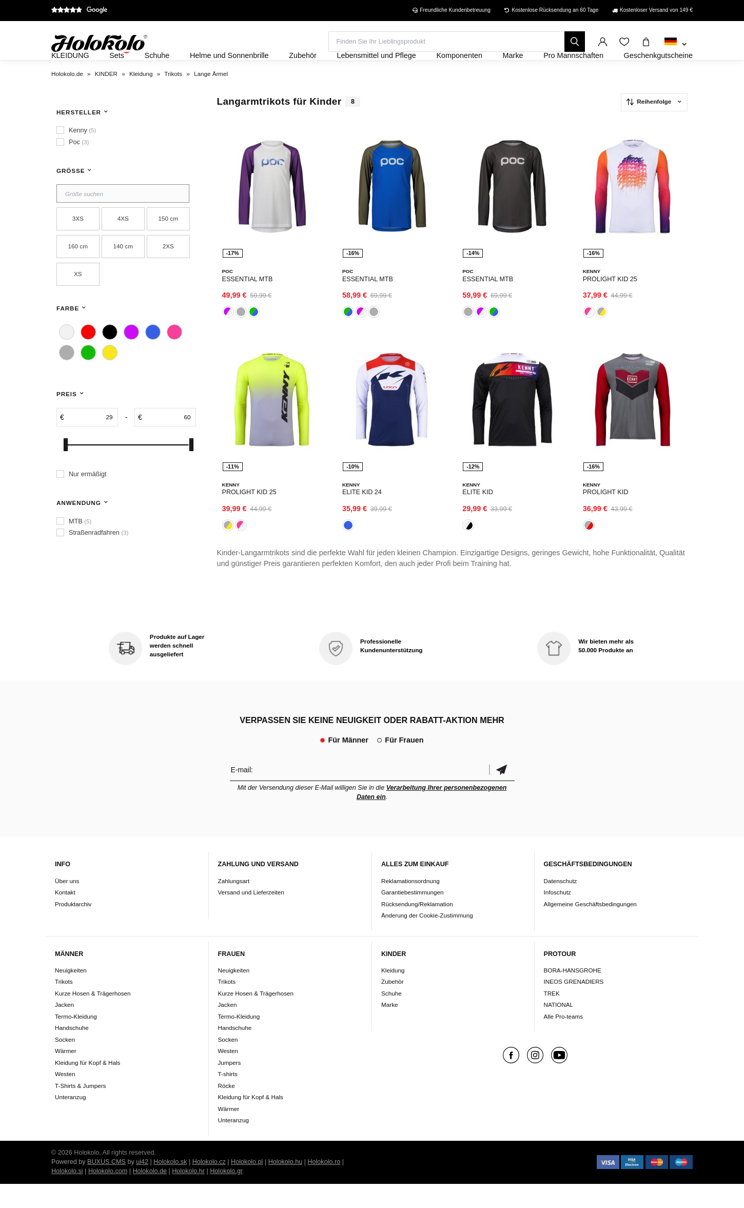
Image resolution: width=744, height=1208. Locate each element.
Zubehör (392, 1006)
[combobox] (675, 44)
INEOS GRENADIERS (574, 1006)
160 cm (78, 274)
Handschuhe (72, 1052)
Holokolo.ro (323, 1186)
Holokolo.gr (226, 1195)
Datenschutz (560, 905)
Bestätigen (502, 793)
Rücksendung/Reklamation (417, 928)
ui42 (142, 1186)
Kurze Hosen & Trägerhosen (92, 1017)
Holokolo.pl (247, 1186)
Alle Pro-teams (563, 1040)
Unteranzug (70, 1121)
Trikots (64, 1006)
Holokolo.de (149, 1195)
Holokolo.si (67, 1195)
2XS (168, 274)
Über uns (67, 905)
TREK (552, 1017)
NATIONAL (559, 1029)
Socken (65, 1063)
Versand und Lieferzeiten (251, 916)
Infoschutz (557, 916)
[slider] (66, 472)
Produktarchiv (73, 928)
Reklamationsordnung (410, 905)
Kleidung (393, 994)
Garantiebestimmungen (412, 916)
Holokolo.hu (285, 1186)
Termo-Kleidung (76, 1040)
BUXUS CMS (106, 1186)
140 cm (123, 274)
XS (78, 302)
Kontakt (65, 916)
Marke (389, 1029)
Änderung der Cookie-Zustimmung (427, 939)
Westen (65, 1098)
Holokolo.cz (209, 1186)
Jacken (64, 1029)
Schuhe (391, 1017)
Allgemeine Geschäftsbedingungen (590, 928)
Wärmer (65, 1075)
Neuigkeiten (71, 994)
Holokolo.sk (170, 1186)
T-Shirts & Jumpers (80, 1109)
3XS (78, 246)
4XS (123, 246)
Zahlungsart (234, 905)
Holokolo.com (107, 1195)
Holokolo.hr (188, 1195)
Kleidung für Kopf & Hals (87, 1086)
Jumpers (229, 1086)
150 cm (168, 246)
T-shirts (228, 1098)
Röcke (226, 1109)
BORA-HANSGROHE (572, 994)
